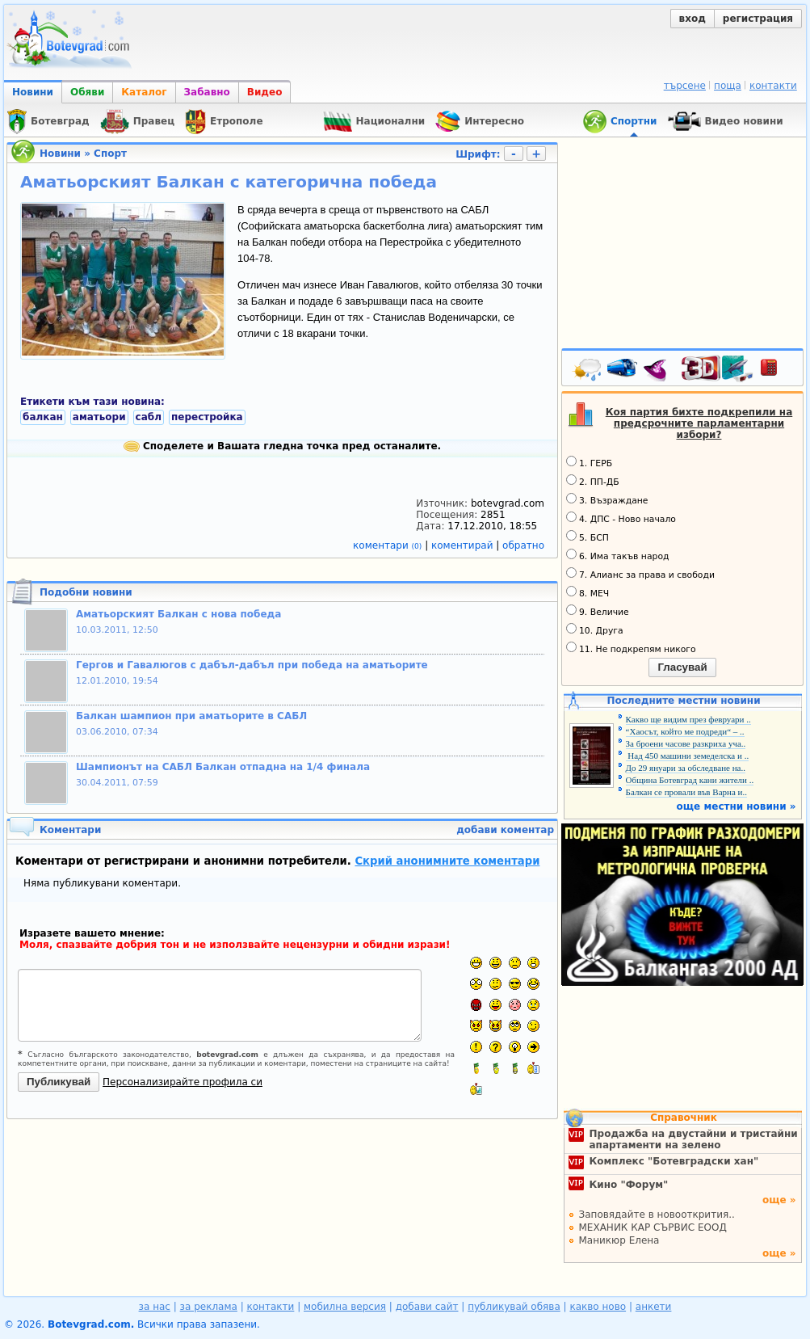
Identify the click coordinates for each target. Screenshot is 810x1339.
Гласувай (682, 667)
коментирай (463, 545)
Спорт (110, 153)
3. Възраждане (607, 499)
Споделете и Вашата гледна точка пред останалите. (282, 446)
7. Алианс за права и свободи (640, 573)
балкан (43, 417)
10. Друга (594, 629)
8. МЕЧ (587, 592)
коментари (389, 545)
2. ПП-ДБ (592, 480)
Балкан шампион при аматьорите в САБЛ (191, 716)
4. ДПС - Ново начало (621, 518)
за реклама (208, 1306)
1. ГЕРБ (589, 462)
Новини (32, 92)
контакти (773, 85)
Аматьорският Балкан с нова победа (178, 614)
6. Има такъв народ (617, 555)
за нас (154, 1306)
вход (692, 18)
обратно (523, 545)
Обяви (87, 92)
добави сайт (427, 1306)
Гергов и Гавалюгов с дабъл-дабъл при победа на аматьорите (252, 665)
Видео (265, 92)
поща (727, 85)
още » (779, 1200)
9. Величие (597, 610)
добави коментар (505, 830)
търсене (685, 85)
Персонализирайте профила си (182, 1082)
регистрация (758, 18)
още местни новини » (736, 806)
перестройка (207, 417)
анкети (654, 1306)
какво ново (597, 1306)
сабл (149, 417)
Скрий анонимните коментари (447, 861)
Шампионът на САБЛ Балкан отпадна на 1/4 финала (223, 767)
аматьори (99, 417)
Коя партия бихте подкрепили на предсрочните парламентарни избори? (699, 423)
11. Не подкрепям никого (631, 648)
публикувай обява (514, 1306)
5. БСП (587, 536)
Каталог (143, 92)
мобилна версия (345, 1306)
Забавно (207, 92)
